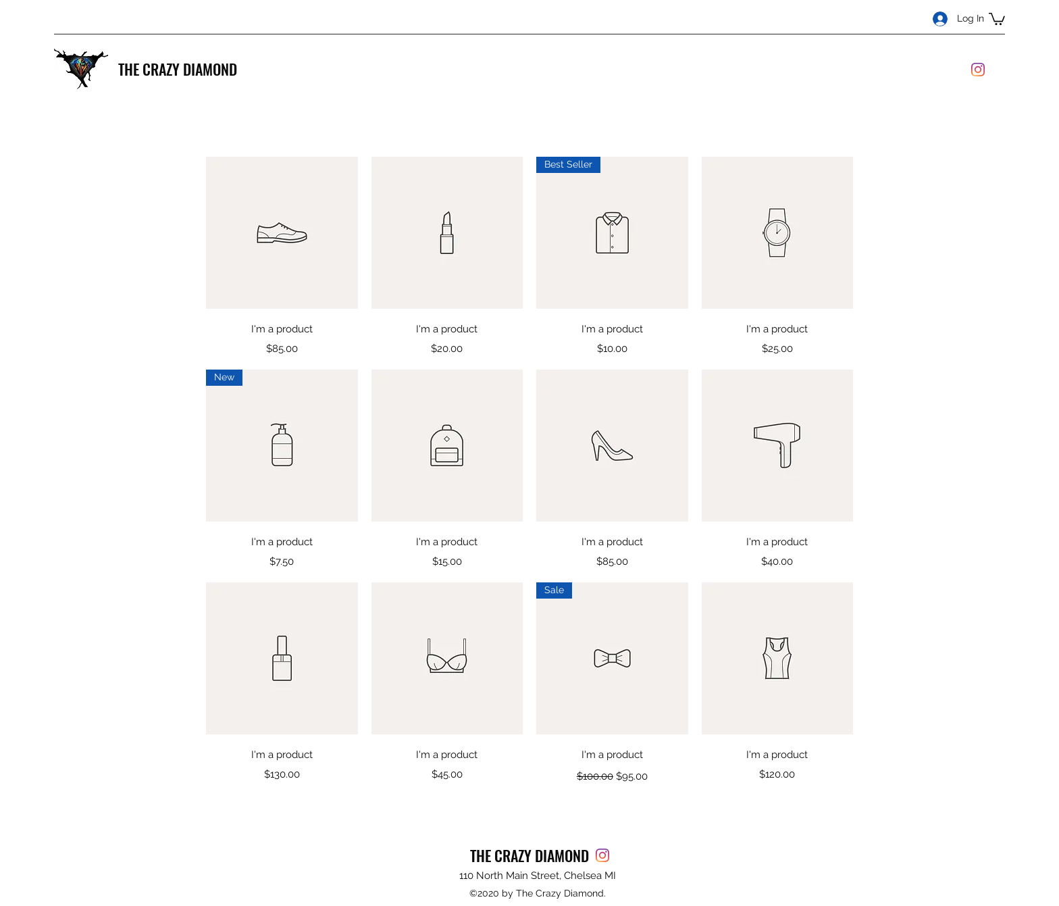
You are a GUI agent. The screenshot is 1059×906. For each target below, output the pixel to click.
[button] (997, 18)
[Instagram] (978, 69)
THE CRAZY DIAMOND (177, 69)
